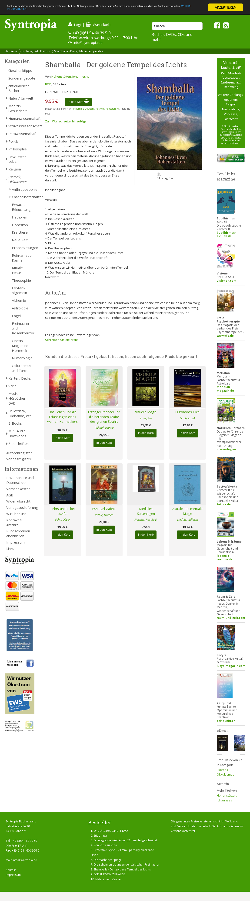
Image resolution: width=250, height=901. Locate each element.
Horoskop (20, 224)
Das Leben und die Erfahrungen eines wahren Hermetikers (62, 417)
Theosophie (21, 280)
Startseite (11, 51)
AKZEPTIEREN (225, 7)
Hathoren (19, 217)
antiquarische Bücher (19, 88)
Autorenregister (19, 452)
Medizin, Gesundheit (17, 108)
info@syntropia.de (88, 42)
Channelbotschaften (23, 196)
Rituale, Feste (18, 270)
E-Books (15, 423)
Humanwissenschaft (21, 118)
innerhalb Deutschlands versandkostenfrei (96, 108)
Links (10, 548)
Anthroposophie (23, 189)
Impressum (15, 542)
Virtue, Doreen (104, 515)
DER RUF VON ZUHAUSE (109, 874)
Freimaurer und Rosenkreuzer (23, 328)
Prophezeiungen (23, 247)
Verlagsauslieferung (20, 507)
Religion (14, 169)
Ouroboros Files (187, 412)
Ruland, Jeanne (104, 428)
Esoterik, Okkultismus (36, 51)
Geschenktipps (20, 70)
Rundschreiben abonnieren (18, 533)
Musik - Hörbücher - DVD (18, 398)
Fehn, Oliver (62, 519)
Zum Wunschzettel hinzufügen (66, 121)
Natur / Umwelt (20, 98)
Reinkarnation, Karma (23, 258)
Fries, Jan (146, 418)
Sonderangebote (21, 78)
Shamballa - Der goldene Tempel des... (79, 51)
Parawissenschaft (21, 133)
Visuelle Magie (146, 412)
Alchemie (19, 300)
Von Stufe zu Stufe (105, 845)
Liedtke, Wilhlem (187, 519)
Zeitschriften (18, 443)
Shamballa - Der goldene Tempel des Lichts (122, 869)
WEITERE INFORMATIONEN (100, 11)
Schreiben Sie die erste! (62, 340)
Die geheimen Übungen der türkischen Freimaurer (127, 864)
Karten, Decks (19, 378)
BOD (48, 84)
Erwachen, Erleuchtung (21, 207)
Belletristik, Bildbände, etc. (20, 413)
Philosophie (17, 149)
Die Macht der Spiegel (108, 860)
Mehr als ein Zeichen (108, 879)
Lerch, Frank (187, 418)
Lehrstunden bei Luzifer (62, 511)
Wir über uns (16, 513)
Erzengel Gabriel (104, 508)
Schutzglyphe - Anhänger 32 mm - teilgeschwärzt (125, 840)
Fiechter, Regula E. (145, 519)
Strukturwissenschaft (21, 126)
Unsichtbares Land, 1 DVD (111, 831)
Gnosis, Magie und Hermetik (20, 345)
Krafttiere (20, 232)
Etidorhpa (100, 836)
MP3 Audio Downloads (17, 433)
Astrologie (20, 308)
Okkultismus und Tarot (21, 368)
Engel (16, 315)
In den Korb (78, 102)
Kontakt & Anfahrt (14, 522)
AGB (9, 495)
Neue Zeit (20, 240)
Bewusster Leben (17, 159)
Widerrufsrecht (18, 501)
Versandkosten (18, 488)
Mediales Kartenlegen (146, 511)
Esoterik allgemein (19, 290)
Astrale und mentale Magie (187, 511)
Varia (12, 386)
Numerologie (22, 358)
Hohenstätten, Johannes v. (70, 76)
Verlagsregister (18, 459)
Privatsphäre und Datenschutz (20, 480)
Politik (13, 141)
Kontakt (11, 870)
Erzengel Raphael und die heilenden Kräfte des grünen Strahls (104, 417)
